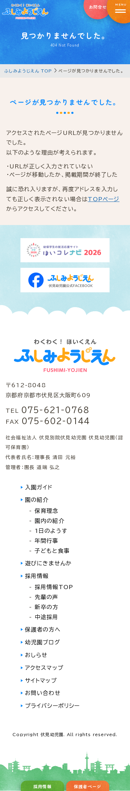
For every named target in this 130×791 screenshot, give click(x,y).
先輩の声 (47, 597)
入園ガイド (39, 487)
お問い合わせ (43, 693)
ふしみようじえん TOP (28, 71)
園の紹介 (37, 499)
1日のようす (51, 531)
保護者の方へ (43, 629)
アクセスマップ (44, 668)
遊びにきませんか (48, 563)
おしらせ (36, 655)
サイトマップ (41, 680)
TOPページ (103, 199)
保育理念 (47, 511)
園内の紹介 (49, 521)
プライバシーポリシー (52, 706)
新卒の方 (47, 607)
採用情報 (37, 576)
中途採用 (47, 617)
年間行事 (47, 541)
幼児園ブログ (42, 642)
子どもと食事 (52, 551)
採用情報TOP (54, 587)
